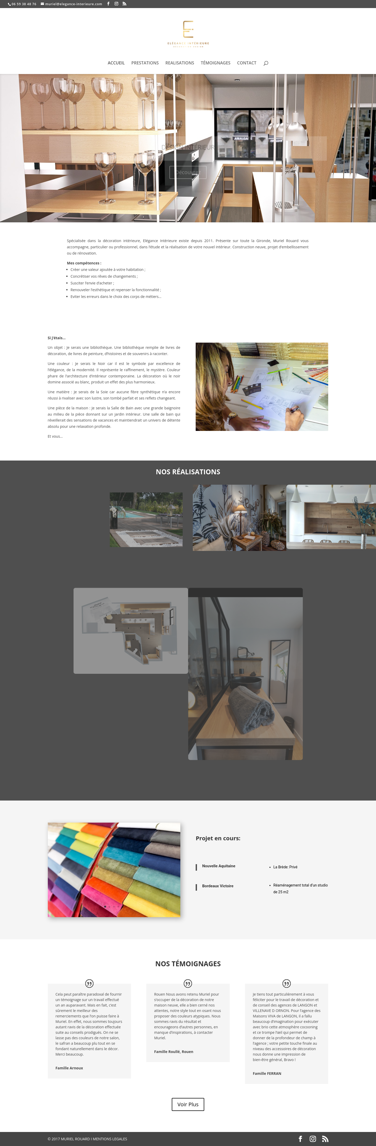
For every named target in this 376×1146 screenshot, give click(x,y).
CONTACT (246, 63)
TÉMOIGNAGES (215, 63)
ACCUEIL (116, 63)
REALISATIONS (180, 63)
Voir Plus (188, 1104)
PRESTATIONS (145, 63)
